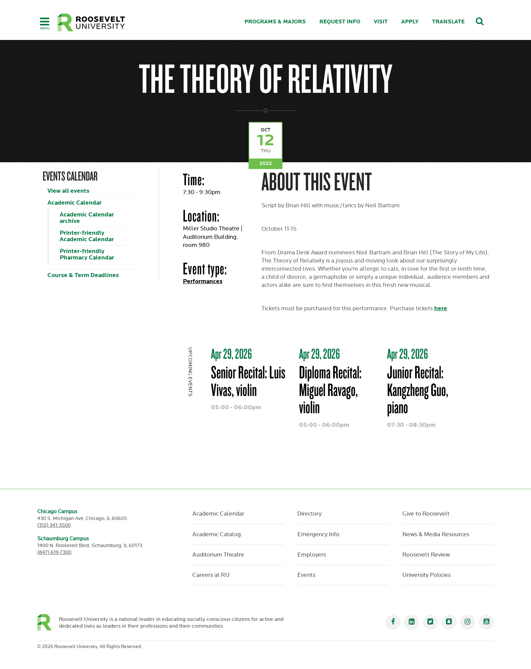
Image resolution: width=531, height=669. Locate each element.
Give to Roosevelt (425, 513)
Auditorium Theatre (218, 554)
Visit (381, 22)
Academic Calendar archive (87, 218)
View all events (68, 190)
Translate (448, 22)
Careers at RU (211, 575)
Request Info (339, 22)
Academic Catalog (216, 534)
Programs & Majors (275, 22)
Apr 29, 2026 (231, 353)
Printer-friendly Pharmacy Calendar (87, 254)
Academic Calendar (74, 202)
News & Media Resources (435, 534)
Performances (202, 281)
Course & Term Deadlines (83, 275)
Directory (309, 513)
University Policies (426, 575)
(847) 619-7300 (54, 552)
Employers (311, 554)
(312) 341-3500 (54, 525)
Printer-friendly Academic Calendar (87, 236)
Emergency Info (318, 534)
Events (306, 575)
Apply (410, 22)
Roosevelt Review (426, 554)
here (440, 308)
